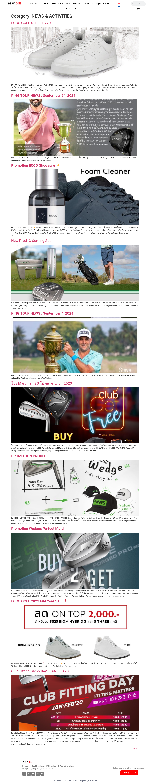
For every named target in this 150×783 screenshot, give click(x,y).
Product (34, 3)
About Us (89, 3)
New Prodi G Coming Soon (32, 241)
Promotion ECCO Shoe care (35, 165)
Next (136, 749)
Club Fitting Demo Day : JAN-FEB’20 (40, 671)
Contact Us (71, 9)
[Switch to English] (119, 3)
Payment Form (102, 3)
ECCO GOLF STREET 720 (31, 23)
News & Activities (73, 3)
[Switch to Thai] (119, 6)
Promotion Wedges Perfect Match (38, 528)
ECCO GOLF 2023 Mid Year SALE (39, 601)
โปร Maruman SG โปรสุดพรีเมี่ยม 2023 (41, 383)
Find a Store (57, 3)
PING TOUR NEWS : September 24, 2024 (43, 95)
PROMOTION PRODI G (28, 456)
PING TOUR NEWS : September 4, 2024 (42, 313)
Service (45, 3)
